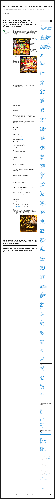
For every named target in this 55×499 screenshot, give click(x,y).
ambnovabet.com (42, 76)
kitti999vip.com (42, 150)
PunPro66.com (42, 215)
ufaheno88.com (42, 275)
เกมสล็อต (41, 349)
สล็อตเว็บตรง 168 (42, 343)
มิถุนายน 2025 (42, 376)
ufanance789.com (42, 280)
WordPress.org (42, 488)
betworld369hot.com (43, 94)
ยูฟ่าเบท (41, 321)
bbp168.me (41, 88)
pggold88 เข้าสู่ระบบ (18, 206)
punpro (41, 213)
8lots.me (41, 61)
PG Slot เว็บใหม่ (42, 194)
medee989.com (42, 171)
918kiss (41, 432)
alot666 (41, 74)
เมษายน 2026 (42, 367)
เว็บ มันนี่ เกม (41, 350)
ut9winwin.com (42, 284)
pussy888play (42, 219)
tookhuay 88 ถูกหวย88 (43, 270)
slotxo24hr (41, 249)
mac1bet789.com (42, 166)
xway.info (41, 296)
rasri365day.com (42, 221)
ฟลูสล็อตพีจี (41, 320)
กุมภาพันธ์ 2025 (42, 380)
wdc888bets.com (42, 292)
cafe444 (41, 102)
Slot (40, 470)
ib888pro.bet (42, 136)
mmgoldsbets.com (42, 177)
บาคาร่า (41, 312)
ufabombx (41, 273)
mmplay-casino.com (43, 178)
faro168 (41, 117)
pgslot (40, 424)
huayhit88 (41, 134)
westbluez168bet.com (43, 294)
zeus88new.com (42, 301)
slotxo (40, 419)
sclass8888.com (42, 236)
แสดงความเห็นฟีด (42, 487)
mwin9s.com (42, 181)
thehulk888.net (42, 266)
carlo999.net (42, 103)
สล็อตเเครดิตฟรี (42, 344)
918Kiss (41, 62)
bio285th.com (42, 95)
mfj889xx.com (42, 174)
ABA (40, 65)
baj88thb (41, 83)
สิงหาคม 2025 (42, 374)
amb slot (41, 75)
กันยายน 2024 (42, 384)
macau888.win (42, 169)
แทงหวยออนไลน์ (42, 358)
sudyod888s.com (42, 258)
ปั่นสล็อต (41, 315)
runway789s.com (42, 230)
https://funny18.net (42, 423)
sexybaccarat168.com (43, 239)
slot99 (40, 411)
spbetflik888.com (42, 250)
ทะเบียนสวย (41, 310)
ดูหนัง (41, 308)
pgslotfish (41, 206)
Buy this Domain (6, 13)
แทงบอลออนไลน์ (42, 357)
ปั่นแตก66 (41, 316)
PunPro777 (41, 467)
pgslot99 (41, 202)
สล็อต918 (41, 334)
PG (40, 191)
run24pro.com (42, 229)
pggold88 (21, 139)
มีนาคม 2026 (42, 368)
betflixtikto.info (42, 92)
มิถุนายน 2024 (42, 387)
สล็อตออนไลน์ (42, 340)
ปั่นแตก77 (41, 317)
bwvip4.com (42, 100)
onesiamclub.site (42, 187)
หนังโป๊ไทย (41, 421)
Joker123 (41, 459)
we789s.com (42, 293)
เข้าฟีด (41, 486)
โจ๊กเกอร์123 (41, 360)
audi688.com (42, 80)
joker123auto (45, 459)
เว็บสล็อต (41, 354)
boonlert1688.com (42, 98)
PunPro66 (41, 214)
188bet (41, 57)
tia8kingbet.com (42, 267)
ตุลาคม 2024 (42, 383)
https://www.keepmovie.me (43, 446)
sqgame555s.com (42, 252)
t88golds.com (42, 259)
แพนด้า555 (41, 359)
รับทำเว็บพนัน (42, 322)
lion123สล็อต (42, 154)
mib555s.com (42, 175)
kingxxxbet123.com (43, 148)
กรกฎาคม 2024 (42, 386)
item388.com (42, 139)
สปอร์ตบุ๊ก (41, 323)
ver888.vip (41, 288)
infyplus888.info (42, 138)
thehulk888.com (42, 265)
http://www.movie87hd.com (43, 436)
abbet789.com (42, 67)
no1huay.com (42, 185)
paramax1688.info (42, 190)
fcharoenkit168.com (43, 118)
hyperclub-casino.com (43, 135)
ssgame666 (42, 256)
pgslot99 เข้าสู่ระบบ (42, 465)
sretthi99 (45, 470)
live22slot (41, 158)
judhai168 (41, 145)
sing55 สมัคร (49, 468)
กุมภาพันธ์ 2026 (42, 369)
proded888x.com (42, 212)
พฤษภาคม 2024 (42, 388)
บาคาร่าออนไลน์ (42, 314)
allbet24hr (41, 71)
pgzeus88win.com (42, 208)
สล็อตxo (47, 476)
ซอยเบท (41, 305)
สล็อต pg (41, 326)
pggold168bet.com (6, 34)
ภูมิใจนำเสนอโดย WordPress (30, 494)
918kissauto (42, 64)
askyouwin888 (42, 79)
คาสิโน (41, 302)
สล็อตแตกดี (41, 345)
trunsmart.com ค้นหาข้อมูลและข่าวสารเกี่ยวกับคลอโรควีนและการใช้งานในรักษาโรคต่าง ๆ (14, 494)
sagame (41, 231)
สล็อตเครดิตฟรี (42, 341)
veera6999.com (42, 285)
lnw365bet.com (42, 159)
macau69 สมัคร (42, 168)
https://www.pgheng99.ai (43, 442)
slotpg (40, 420)
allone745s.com (42, 72)
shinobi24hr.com (42, 240)
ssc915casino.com (42, 255)
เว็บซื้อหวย (41, 351)
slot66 (40, 412)
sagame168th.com (42, 233)
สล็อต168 (44, 474)
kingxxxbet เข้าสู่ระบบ (43, 461)
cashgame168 (42, 104)
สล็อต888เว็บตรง (42, 333)
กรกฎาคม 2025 (42, 375)
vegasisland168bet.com (43, 286)
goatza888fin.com (42, 129)
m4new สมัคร (42, 462)
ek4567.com (42, 113)
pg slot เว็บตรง (42, 193)
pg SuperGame (42, 195)
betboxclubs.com (42, 90)
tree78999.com (42, 271)
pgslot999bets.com (43, 204)
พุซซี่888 (41, 438)
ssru (41, 257)
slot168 (41, 247)
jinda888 (41, 141)
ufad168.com (42, 274)
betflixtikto (41, 91)
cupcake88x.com (42, 107)
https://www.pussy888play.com (44, 437)
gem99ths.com (42, 126)
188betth (41, 456)
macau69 (41, 167)
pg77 (41, 196)
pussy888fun (42, 218)
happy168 (41, 132)
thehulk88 (41, 264)
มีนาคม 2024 (42, 390)
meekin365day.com (43, 172)
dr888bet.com (42, 111)
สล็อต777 (41, 331)
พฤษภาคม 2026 (42, 366)
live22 (41, 157)
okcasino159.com (42, 186)
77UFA (41, 60)
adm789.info (42, 69)
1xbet (40, 422)
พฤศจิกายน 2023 (42, 393)
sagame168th (42, 232)
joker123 (41, 408)
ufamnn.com (42, 278)
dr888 (41, 110)
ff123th (41, 120)
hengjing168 (49, 458)
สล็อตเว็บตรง (41, 342)
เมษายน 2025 (42, 378)
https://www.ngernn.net (43, 450)
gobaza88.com (42, 130)
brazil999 (41, 99)
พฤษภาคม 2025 (42, 377)
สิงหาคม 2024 (42, 385)
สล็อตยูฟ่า (41, 339)
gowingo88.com (42, 131)
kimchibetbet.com (42, 147)
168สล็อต (41, 56)
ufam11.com (42, 276)
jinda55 (41, 140)
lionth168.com (42, 155)
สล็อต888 (41, 332)
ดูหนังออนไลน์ (41, 433)
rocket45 (41, 227)
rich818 (41, 224)
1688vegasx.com (42, 54)
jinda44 (41, 413)
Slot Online (41, 246)
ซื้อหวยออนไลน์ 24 (42, 307)
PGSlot (41, 199)
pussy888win (42, 220)
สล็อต (41, 324)
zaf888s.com (42, 298)
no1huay (41, 184)
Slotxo (41, 248)
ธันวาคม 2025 (42, 371)
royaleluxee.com (42, 228)
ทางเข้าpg (41, 311)
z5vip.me (41, 297)
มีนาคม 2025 (42, 379)
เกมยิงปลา (41, 348)
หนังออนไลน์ (41, 347)
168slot (41, 55)
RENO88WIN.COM (42, 223)
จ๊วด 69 (41, 304)
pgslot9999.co (42, 203)
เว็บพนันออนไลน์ (42, 353)
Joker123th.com (42, 144)
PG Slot (41, 192)
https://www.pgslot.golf (43, 440)
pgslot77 (41, 200)
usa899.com (42, 283)
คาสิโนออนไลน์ (42, 303)
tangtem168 (42, 260)
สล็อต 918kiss (42, 325)
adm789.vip (42, 70)
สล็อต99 (41, 335)
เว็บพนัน (41, 352)
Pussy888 (45, 467)
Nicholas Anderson (6, 32)
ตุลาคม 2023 (42, 394)
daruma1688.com (42, 108)
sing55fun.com (42, 241)
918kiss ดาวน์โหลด (42, 63)
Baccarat (41, 82)
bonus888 (41, 97)
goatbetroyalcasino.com (43, 128)
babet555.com (42, 81)
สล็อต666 (41, 330)
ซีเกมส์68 (41, 306)
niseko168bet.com (42, 183)
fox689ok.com (42, 121)
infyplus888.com (42, 137)
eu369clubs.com (42, 116)
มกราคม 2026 (42, 370)
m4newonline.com (42, 164)
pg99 (49, 462)
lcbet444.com (42, 153)
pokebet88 (41, 209)
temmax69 (41, 261)
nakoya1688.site (42, 182)
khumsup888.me (42, 146)
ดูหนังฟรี (41, 445)
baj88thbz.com (42, 84)
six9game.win (42, 243)
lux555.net (41, 162)
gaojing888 (41, 125)
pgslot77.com (42, 201)
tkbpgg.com (42, 269)
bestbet (41, 89)
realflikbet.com (42, 222)
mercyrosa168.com (43, 173)
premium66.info (42, 210)
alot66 (41, 73)
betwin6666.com (42, 93)
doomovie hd (41, 427)
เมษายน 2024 (42, 389)
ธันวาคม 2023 (42, 392)
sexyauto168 (42, 238)
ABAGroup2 (42, 66)
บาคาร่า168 (41, 313)
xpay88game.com (42, 295)
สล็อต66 (41, 329)
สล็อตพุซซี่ (41, 338)
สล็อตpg (44, 476)
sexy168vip (41, 237)
